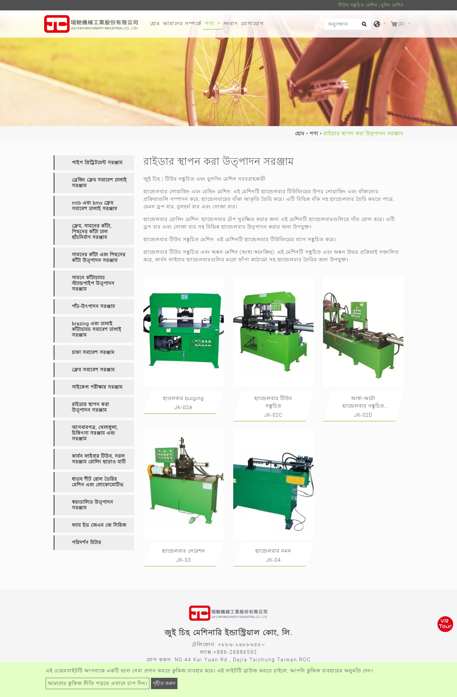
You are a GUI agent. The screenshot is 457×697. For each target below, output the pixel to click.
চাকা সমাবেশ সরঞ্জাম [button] (93, 352)
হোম (156, 23)
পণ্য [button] (210, 23)
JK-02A (183, 407)
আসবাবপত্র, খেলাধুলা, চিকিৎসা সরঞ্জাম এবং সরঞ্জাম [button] (95, 433)
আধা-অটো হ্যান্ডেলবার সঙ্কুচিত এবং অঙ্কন (363, 403)
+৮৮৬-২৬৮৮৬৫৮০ (241, 645)
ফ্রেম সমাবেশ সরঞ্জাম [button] (93, 370)
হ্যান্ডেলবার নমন (273, 551)
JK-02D (363, 415)
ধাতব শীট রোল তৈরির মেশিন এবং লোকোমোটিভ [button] (98, 482)
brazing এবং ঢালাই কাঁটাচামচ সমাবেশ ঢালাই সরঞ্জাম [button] (96, 329)
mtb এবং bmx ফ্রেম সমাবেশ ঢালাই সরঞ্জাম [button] (94, 206)
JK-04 (273, 560)
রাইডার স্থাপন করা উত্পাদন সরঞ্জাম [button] (90, 407)
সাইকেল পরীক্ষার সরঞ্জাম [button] (97, 387)
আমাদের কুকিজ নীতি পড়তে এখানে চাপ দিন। (98, 683)
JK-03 (183, 560)
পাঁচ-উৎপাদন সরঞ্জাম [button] (93, 306)
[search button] (363, 26)
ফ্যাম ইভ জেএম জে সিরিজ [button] (99, 525)
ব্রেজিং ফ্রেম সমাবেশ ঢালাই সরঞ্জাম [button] (99, 183)
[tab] (94, 162)
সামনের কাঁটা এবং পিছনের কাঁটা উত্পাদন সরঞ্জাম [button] (98, 257)
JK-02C (273, 415)
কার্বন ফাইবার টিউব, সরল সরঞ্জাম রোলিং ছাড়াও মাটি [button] (99, 459)
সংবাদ (230, 23)
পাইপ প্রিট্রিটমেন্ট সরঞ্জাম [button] (97, 163)
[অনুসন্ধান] (347, 24)
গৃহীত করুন (164, 683)
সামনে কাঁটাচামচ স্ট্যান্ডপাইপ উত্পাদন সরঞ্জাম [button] (93, 283)
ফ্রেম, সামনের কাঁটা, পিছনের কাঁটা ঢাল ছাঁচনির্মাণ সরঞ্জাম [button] (92, 231)
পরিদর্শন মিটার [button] (86, 542)
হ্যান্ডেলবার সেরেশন (183, 551)
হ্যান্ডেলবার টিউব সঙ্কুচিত (273, 402)
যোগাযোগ (252, 23)
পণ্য (313, 133)
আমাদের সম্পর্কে (182, 23)
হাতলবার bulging (183, 398)
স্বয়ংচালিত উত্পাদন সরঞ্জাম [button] (92, 505)
